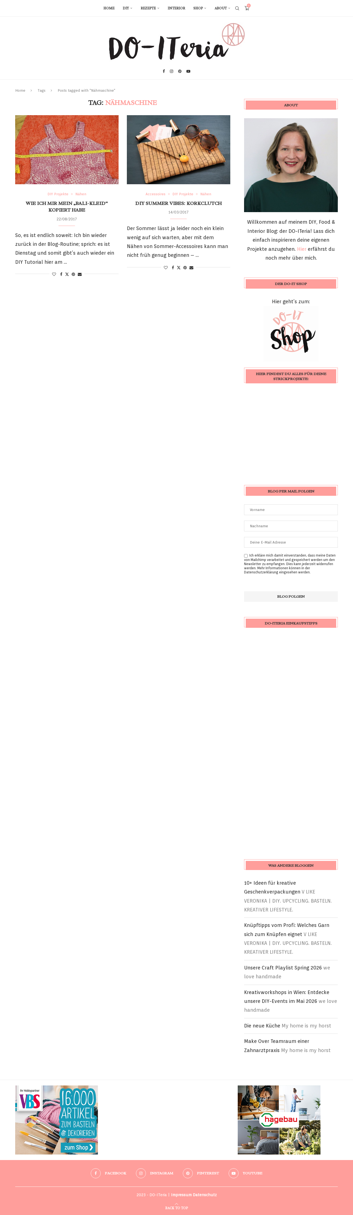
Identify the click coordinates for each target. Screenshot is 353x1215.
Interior (176, 8)
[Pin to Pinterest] (73, 274)
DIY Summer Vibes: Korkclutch (178, 203)
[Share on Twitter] (67, 274)
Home (108, 8)
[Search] (237, 8)
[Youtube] (188, 71)
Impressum (181, 1195)
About (221, 8)
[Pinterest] (179, 71)
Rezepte (148, 8)
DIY (126, 8)
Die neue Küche (262, 1026)
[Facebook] (164, 71)
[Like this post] (54, 274)
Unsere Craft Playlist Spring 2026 (283, 968)
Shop (198, 8)
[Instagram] (171, 71)
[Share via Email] (80, 274)
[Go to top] (176, 1207)
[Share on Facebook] (61, 274)
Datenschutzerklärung (261, 572)
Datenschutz (205, 1195)
